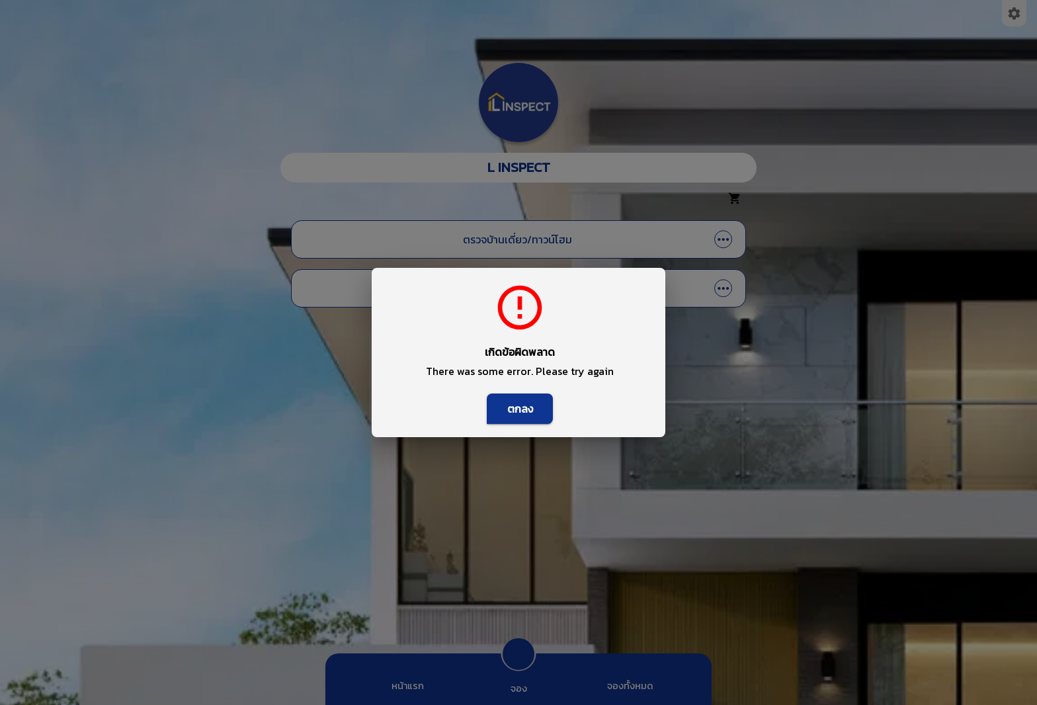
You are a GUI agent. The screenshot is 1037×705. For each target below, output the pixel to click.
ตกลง (520, 409)
